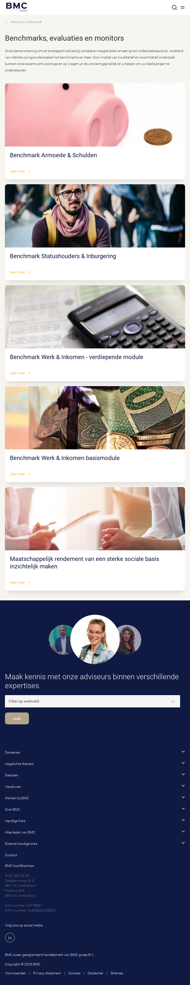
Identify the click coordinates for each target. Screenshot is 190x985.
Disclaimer (95, 973)
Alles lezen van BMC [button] (95, 832)
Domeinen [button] (95, 752)
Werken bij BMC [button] (95, 797)
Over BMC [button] (95, 809)
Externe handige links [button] (95, 843)
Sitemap (117, 973)
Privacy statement (47, 973)
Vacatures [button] (95, 786)
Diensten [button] (95, 774)
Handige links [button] (95, 820)
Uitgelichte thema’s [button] (95, 763)
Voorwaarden (15, 973)
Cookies (74, 973)
